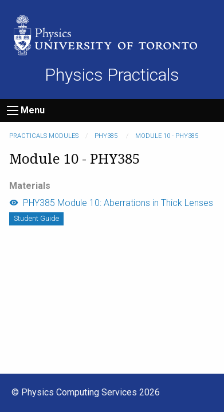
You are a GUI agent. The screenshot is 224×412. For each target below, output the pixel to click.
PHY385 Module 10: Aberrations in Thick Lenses (111, 202)
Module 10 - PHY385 (166, 136)
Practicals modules (43, 136)
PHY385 (107, 136)
